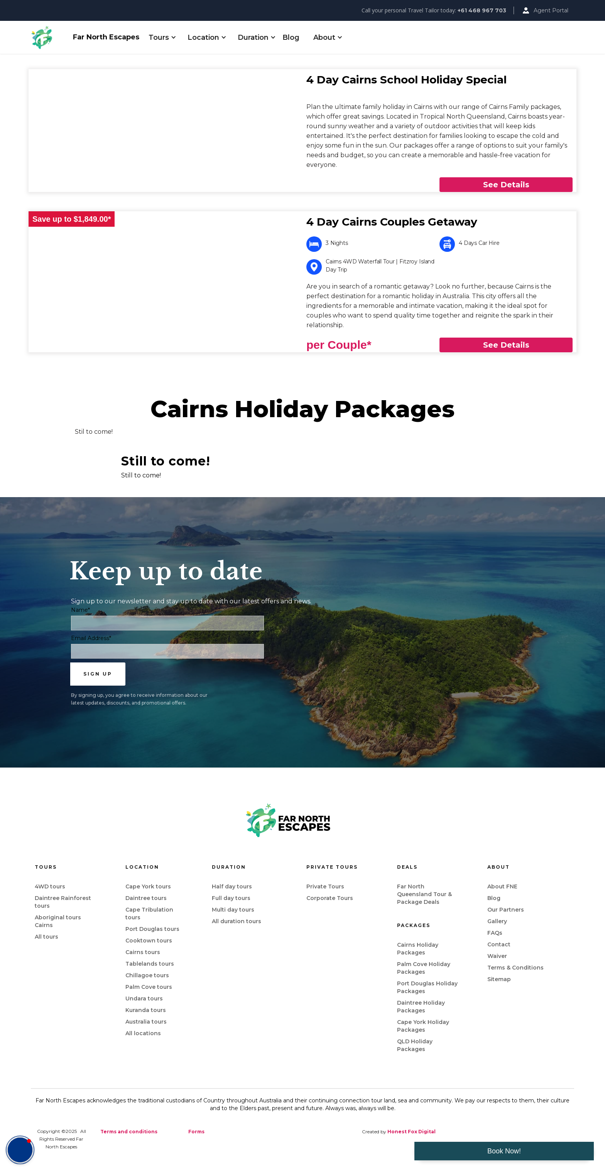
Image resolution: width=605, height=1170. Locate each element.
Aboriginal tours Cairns (58, 921)
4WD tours (50, 886)
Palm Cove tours (148, 986)
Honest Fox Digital (411, 1131)
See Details (506, 184)
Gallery (497, 921)
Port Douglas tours (152, 928)
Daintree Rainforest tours (63, 902)
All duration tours (236, 921)
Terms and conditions (128, 1131)
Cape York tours (148, 886)
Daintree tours (146, 898)
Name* (80, 609)
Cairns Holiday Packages (417, 948)
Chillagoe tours (147, 975)
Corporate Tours (329, 898)
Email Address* (91, 638)
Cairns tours (142, 952)
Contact (498, 944)
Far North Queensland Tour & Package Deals (424, 894)
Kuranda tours (145, 1010)
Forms (196, 1131)
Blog (290, 37)
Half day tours (232, 886)
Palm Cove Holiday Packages (423, 968)
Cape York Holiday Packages (423, 1026)
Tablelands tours (149, 963)
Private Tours (325, 886)
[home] (48, 37)
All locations (143, 1033)
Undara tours (144, 998)
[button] (158, 37)
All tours (46, 936)
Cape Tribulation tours (149, 913)
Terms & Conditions (515, 967)
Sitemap (499, 979)
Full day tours (231, 898)
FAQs (494, 932)
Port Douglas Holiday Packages (427, 987)
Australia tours (146, 1021)
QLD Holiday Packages (415, 1045)
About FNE (502, 886)
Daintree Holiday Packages (421, 1006)
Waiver (497, 956)
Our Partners (505, 909)
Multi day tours (233, 909)
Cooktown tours (148, 940)
